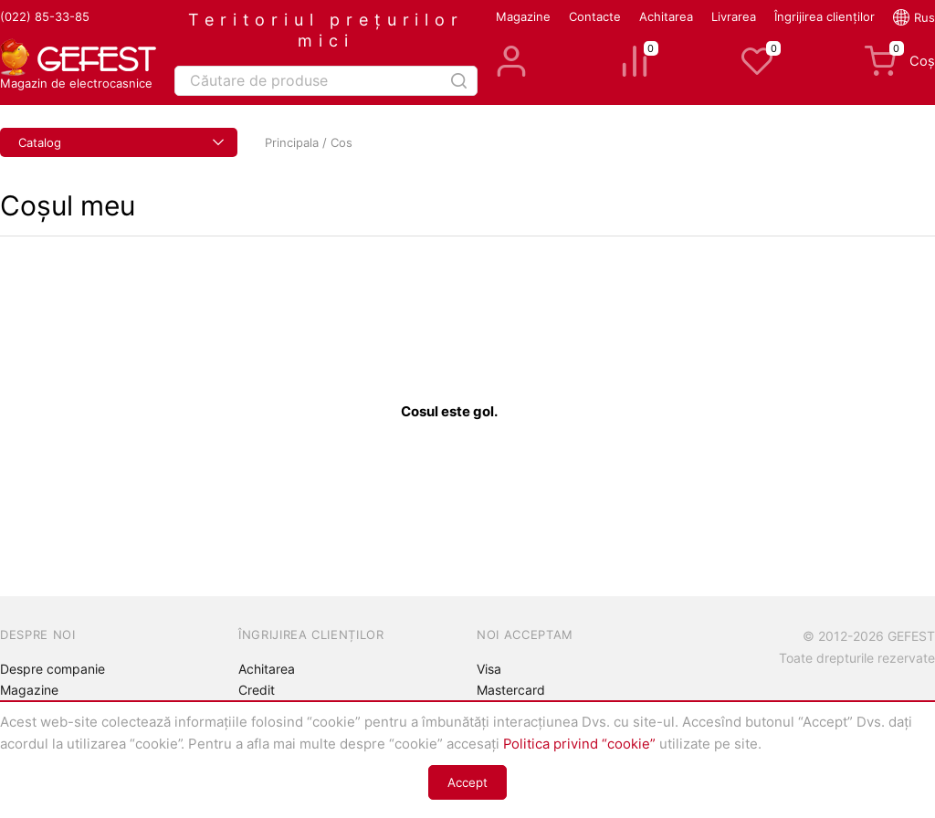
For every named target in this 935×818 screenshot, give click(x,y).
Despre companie (52, 668)
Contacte (595, 16)
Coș (900, 61)
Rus (924, 17)
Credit (256, 689)
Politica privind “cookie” (580, 744)
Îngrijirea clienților (824, 16)
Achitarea (666, 16)
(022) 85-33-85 (44, 16)
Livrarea (733, 16)
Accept (467, 782)
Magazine (523, 16)
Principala (292, 142)
